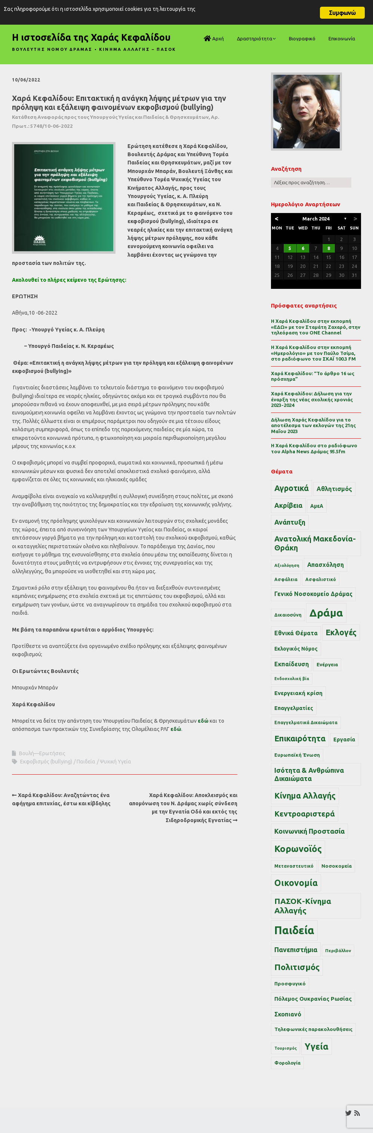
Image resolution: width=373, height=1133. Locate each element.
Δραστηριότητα (254, 38)
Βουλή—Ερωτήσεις (42, 753)
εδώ (203, 721)
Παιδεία (86, 762)
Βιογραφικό (302, 38)
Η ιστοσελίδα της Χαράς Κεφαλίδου (91, 37)
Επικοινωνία (342, 38)
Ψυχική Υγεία (115, 762)
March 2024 (315, 218)
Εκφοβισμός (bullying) (46, 762)
